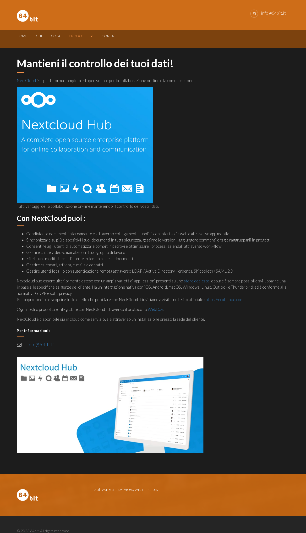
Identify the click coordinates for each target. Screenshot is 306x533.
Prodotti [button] (79, 39)
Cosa (55, 39)
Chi (39, 39)
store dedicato (196, 280)
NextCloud (26, 80)
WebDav (155, 309)
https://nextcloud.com (224, 299)
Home (22, 39)
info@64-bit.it (41, 344)
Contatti (111, 39)
